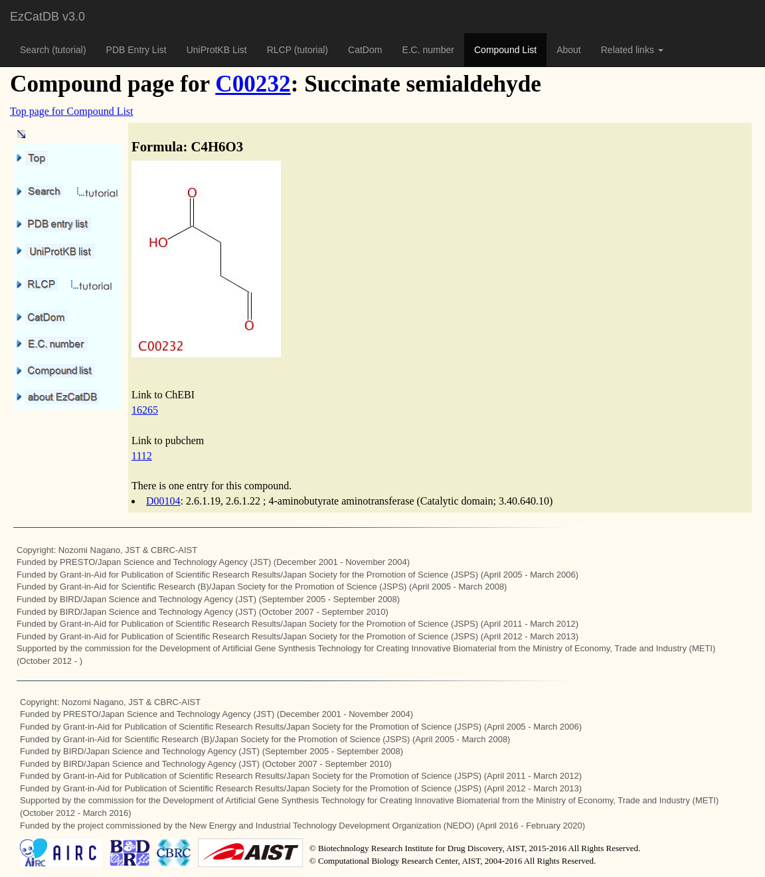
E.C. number (428, 49)
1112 (141, 455)
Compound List (505, 49)
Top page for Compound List (71, 111)
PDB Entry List (136, 49)
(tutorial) (69, 49)
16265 (144, 410)
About (568, 49)
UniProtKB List (217, 49)
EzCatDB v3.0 (47, 16)
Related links (632, 49)
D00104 (163, 501)
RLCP (280, 49)
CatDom (365, 49)
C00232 (252, 84)
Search (36, 49)
